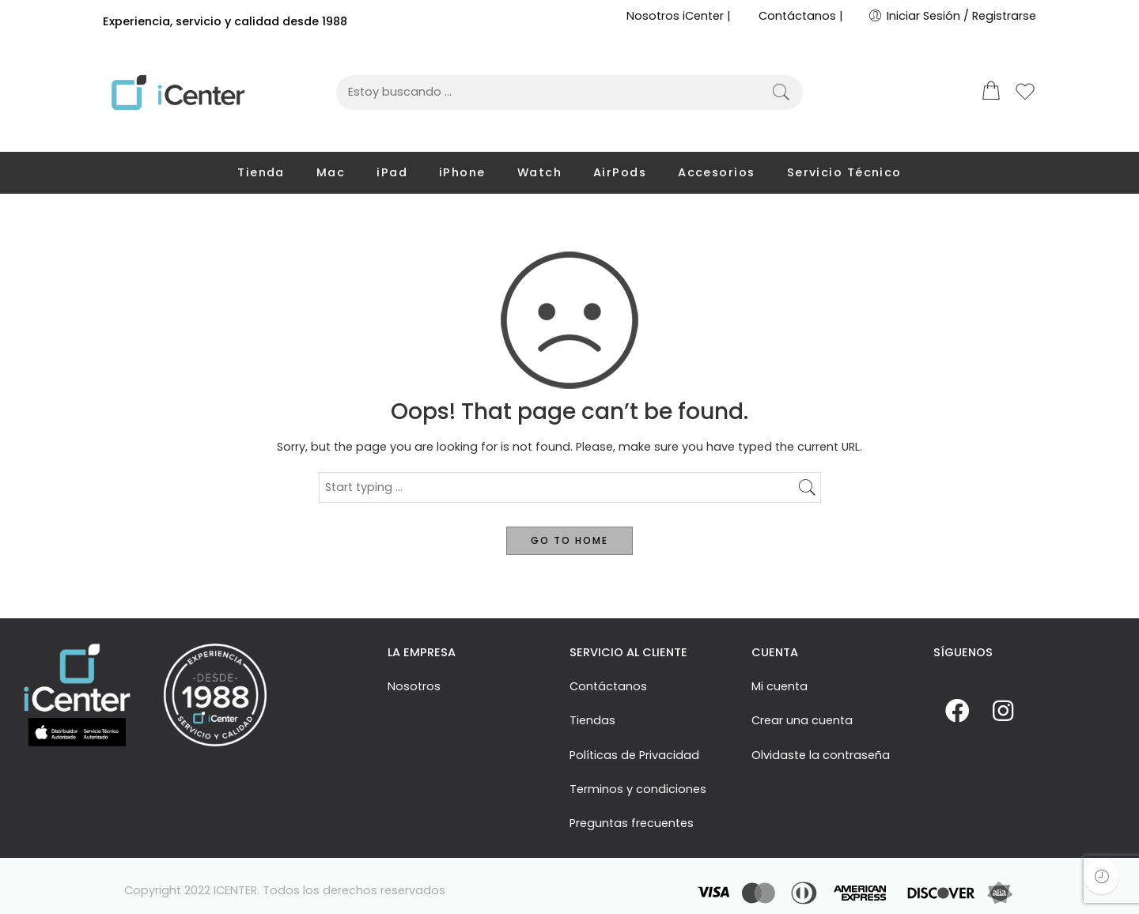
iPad (392, 172)
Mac (330, 172)
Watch (539, 172)
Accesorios (716, 172)
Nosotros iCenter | (678, 16)
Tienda (261, 172)
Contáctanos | (801, 16)
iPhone (462, 172)
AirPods (619, 172)
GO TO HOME (569, 540)
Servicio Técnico (844, 172)
